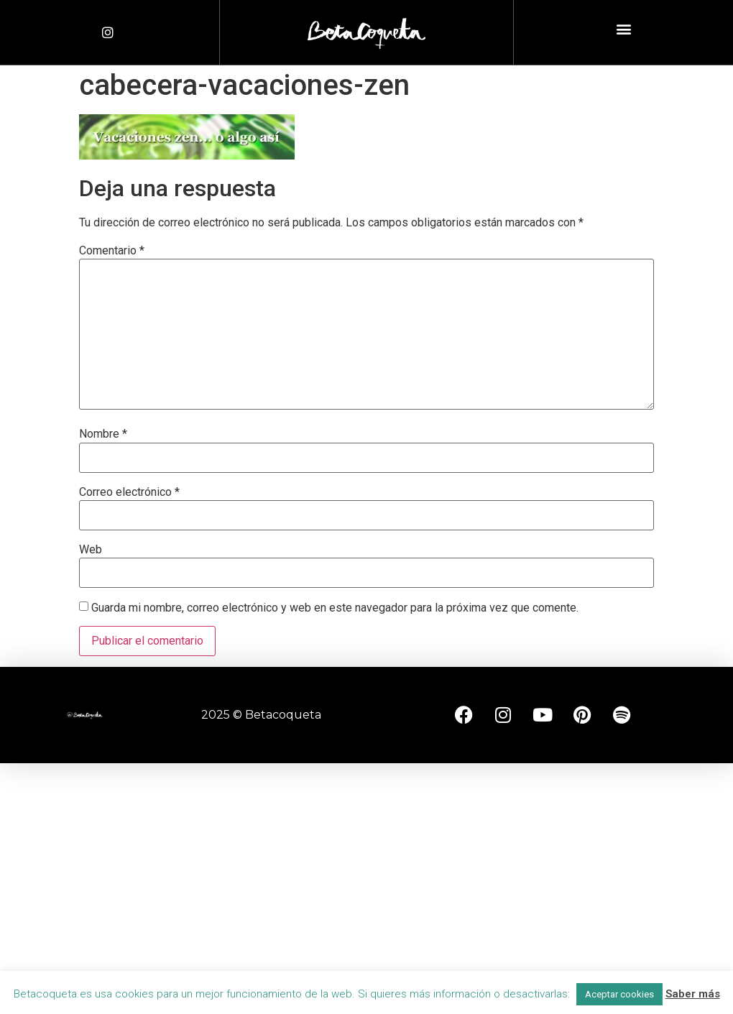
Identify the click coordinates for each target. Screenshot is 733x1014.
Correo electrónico (129, 492)
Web (90, 550)
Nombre (103, 434)
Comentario (111, 251)
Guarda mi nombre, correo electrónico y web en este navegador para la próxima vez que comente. (334, 608)
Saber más (692, 993)
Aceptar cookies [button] (619, 994)
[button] (623, 29)
